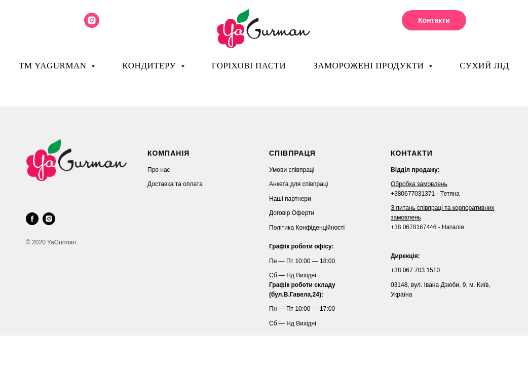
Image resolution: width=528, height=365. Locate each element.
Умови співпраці (291, 169)
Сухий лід (484, 65)
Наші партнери (290, 198)
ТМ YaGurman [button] (54, 65)
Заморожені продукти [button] (369, 65)
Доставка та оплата (175, 184)
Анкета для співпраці (298, 184)
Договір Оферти (291, 212)
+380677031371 (413, 193)
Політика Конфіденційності (307, 227)
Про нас (158, 169)
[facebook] (32, 218)
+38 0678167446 (413, 227)
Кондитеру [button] (150, 65)
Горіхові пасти (249, 65)
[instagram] (91, 25)
